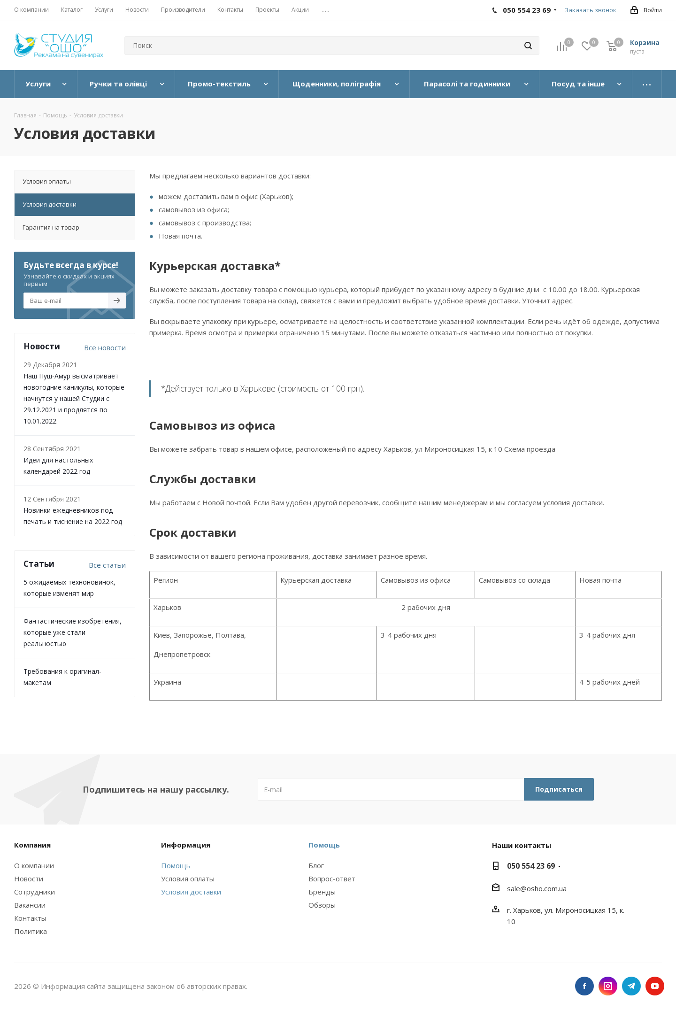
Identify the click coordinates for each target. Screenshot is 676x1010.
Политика (30, 931)
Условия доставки (191, 891)
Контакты (30, 918)
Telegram (631, 986)
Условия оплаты (188, 878)
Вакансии (30, 905)
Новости (28, 878)
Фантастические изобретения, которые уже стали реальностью (72, 632)
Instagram (608, 986)
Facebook (584, 986)
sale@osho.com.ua (537, 888)
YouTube (654, 986)
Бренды (322, 891)
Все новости (105, 347)
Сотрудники (34, 891)
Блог (316, 865)
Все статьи (107, 565)
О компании (34, 865)
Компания (32, 844)
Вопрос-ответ (331, 878)
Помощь (176, 865)
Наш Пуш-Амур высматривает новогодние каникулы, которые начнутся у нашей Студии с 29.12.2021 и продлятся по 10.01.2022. (73, 398)
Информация (185, 844)
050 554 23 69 (531, 866)
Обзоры (322, 905)
